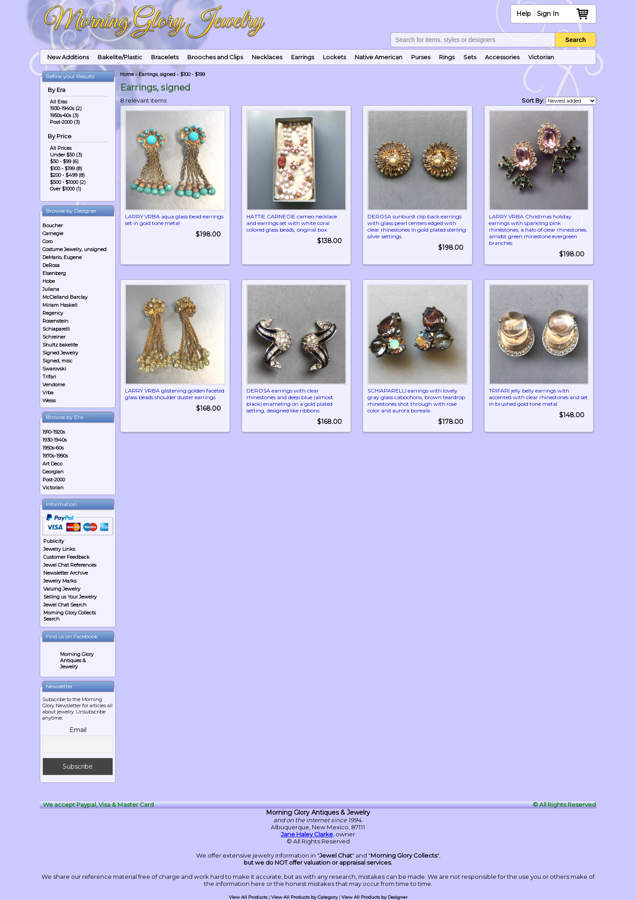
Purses (420, 57)
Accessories (502, 57)
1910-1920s (53, 432)
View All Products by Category (304, 897)
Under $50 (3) (66, 155)
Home (127, 74)
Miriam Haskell (59, 305)
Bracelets (164, 57)
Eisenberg (54, 273)
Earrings (302, 57)
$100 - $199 (192, 74)
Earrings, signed (157, 74)
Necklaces (267, 57)
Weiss (49, 400)
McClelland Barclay (64, 297)
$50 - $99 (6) (64, 161)
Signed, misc (57, 361)
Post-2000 (53, 480)
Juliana (50, 289)
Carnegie (52, 233)
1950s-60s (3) (64, 115)
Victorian (541, 57)
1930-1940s (54, 440)
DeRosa (51, 265)
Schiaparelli (56, 329)
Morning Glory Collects (404, 855)
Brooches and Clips (215, 57)
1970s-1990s (55, 456)
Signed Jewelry (60, 353)
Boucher (52, 225)
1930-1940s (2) (66, 108)
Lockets (334, 57)
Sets (469, 57)
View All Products (248, 897)
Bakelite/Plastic (120, 57)
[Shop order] (570, 101)
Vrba (47, 392)
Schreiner (53, 337)
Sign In (548, 14)
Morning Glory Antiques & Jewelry (77, 660)
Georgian (53, 472)
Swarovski (54, 369)
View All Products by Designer (374, 897)
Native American (378, 57)
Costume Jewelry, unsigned (74, 249)
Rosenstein (55, 321)
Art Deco (52, 464)
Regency (52, 313)
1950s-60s (53, 448)
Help (523, 14)
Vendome (53, 384)
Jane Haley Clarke (307, 834)
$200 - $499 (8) (67, 175)
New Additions (68, 57)
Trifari (49, 377)
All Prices (61, 148)
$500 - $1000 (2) (68, 182)
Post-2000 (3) (65, 122)
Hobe (48, 281)
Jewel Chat (335, 855)
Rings (446, 57)
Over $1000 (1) (65, 189)
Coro (47, 241)
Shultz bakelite (60, 345)
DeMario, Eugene (62, 257)
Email (78, 730)
